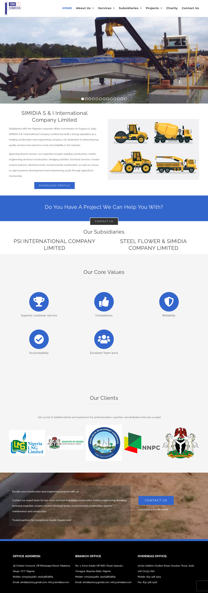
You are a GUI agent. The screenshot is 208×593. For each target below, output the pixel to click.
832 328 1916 (150, 582)
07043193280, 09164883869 (37, 576)
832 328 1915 (153, 576)
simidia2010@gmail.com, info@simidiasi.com (44, 582)
